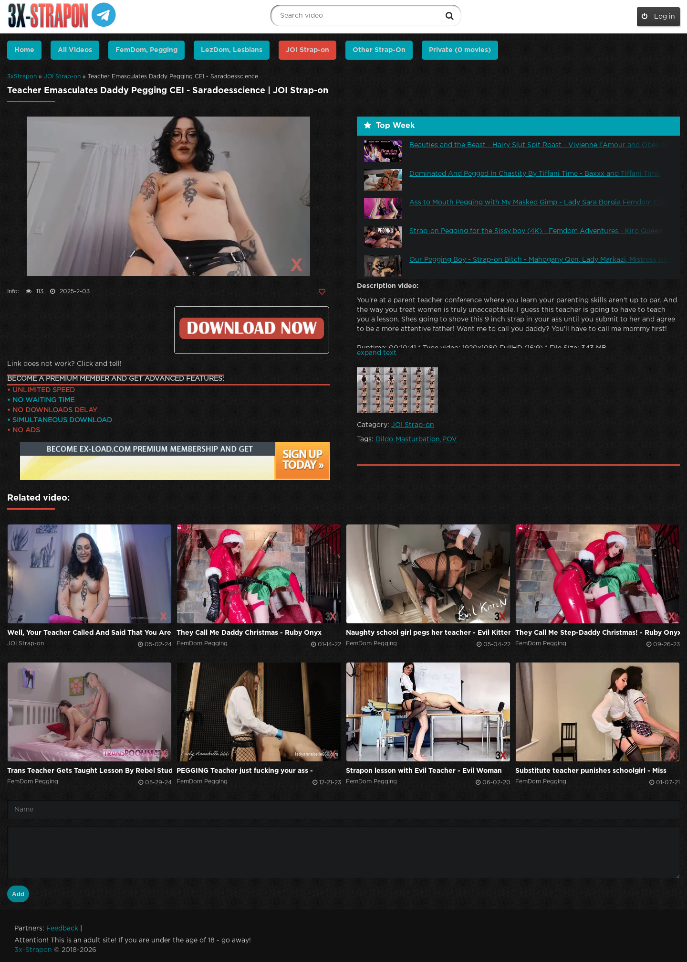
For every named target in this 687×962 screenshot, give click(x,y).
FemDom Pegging (202, 643)
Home (24, 50)
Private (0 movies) (460, 50)
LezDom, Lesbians (231, 50)
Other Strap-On (379, 50)
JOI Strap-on (62, 76)
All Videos (75, 50)
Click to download (251, 328)
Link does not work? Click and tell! (64, 364)
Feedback (62, 928)
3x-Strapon (33, 950)
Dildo (384, 439)
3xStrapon (22, 76)
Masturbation (418, 439)
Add (18, 894)
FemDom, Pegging (146, 50)
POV (449, 439)
